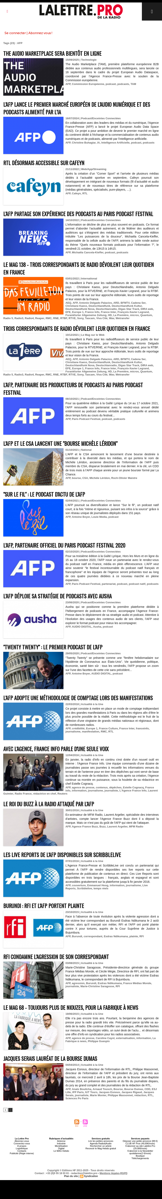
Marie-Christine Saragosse (97, 986)
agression (78, 983)
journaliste (111, 790)
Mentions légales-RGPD (113, 1173)
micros (134, 315)
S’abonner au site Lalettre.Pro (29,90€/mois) (140, 1147)
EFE (68, 312)
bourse (76, 478)
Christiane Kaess (76, 305)
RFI (141, 936)
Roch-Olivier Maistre (124, 478)
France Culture (108, 728)
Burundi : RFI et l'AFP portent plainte (43, 905)
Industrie (61, 1143)
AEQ (68, 302)
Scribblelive (84, 888)
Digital (61, 1148)
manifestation (90, 731)
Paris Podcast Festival (86, 419)
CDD (147, 1089)
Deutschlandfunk (99, 305)
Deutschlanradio (106, 308)
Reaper (39, 318)
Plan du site (71, 1176)
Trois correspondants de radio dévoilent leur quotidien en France (76, 328)
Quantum (146, 315)
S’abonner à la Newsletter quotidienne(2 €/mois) (140, 1152)
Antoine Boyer (81, 516)
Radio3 (18, 318)
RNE (56, 318)
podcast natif (137, 583)
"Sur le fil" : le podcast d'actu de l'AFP (44, 494)
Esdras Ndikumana (116, 936)
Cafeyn (76, 193)
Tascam (90, 318)
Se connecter (15, 33)
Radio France (23, 793)
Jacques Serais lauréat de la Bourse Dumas (50, 1058)
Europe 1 (78, 312)
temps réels (100, 888)
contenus (102, 787)
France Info (92, 312)
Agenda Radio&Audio (100, 1143)
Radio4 (29, 318)
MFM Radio (136, 826)
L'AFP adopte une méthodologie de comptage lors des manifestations (78, 698)
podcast (111, 84)
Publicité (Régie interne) (22, 1153)
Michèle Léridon (100, 478)
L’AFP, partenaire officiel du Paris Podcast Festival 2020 (64, 545)
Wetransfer (123, 318)
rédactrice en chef (44, 793)
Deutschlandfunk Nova (79, 308)
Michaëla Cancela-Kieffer (87, 252)
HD (110, 315)
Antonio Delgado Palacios (95, 302)
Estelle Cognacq (133, 787)
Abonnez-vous (22, 1141)
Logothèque (22, 1148)
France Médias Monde (137, 983)
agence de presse (83, 787)
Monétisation (61, 1146)
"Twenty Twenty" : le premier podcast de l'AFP (52, 647)
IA (98, 142)
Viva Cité (102, 318)
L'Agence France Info (133, 790)
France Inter (108, 312)
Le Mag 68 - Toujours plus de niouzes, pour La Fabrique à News (70, 1007)
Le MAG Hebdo (61, 1151)
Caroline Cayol (105, 1038)
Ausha (97, 626)
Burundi (77, 936)
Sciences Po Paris (76, 1098)
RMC (49, 318)
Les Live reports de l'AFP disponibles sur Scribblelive (62, 854)
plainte (133, 936)
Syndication (91, 1176)
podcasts (123, 84)
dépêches (115, 787)
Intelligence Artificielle (115, 142)
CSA (85, 478)
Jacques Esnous (109, 1092)
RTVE (72, 318)
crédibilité (78, 728)
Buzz (102, 826)
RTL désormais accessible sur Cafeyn (43, 163)
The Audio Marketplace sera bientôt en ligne (52, 53)
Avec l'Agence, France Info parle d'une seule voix (56, 749)
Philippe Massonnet (120, 1095)
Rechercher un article (100, 1146)
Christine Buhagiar (84, 142)
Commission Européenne (88, 84)
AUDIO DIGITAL (82, 626)
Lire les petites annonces (100, 1141)
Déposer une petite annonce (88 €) (140, 1141)
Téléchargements (140, 1158)
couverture (79, 885)
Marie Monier (98, 1095)
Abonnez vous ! (40, 33)
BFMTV (125, 302)
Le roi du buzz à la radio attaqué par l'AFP (48, 804)
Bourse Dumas (133, 1089)
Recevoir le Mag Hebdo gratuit (100, 1148)
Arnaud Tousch (102, 1089)
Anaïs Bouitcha (81, 1089)
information (79, 790)
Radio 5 (8, 318)
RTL (84, 193)
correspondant (93, 936)
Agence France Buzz (85, 826)
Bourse (118, 1089)
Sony (80, 318)
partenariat (109, 583)
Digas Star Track (128, 308)
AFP (67, 84)
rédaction (140, 1095)
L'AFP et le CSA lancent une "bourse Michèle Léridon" (60, 443)
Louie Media (99, 516)
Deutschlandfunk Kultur (127, 305)
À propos (21, 1146)
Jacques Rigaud (131, 1092)
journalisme (72, 731)
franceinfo (142, 728)
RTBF (63, 318)
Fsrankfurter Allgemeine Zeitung (86, 315)
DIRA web (147, 308)
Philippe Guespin (99, 1041)
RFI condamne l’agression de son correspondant (56, 956)
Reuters (62, 793)
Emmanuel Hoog (97, 885)
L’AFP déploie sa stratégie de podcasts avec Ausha (57, 596)
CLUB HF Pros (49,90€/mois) (140, 1143)
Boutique (140, 1156)
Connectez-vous (22, 1143)
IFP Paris (78, 1092)
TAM (133, 84)
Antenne (61, 1141)
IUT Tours (91, 1092)
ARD (116, 302)
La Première (121, 315)
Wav (111, 318)
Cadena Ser (138, 302)
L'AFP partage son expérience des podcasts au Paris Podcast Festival (78, 214)
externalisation (125, 1038)
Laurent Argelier (117, 826)
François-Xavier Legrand (133, 312)
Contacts (21, 1151)
